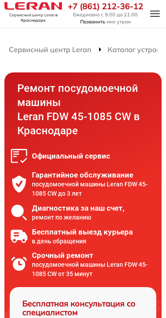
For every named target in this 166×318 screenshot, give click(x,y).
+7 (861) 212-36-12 (105, 6)
